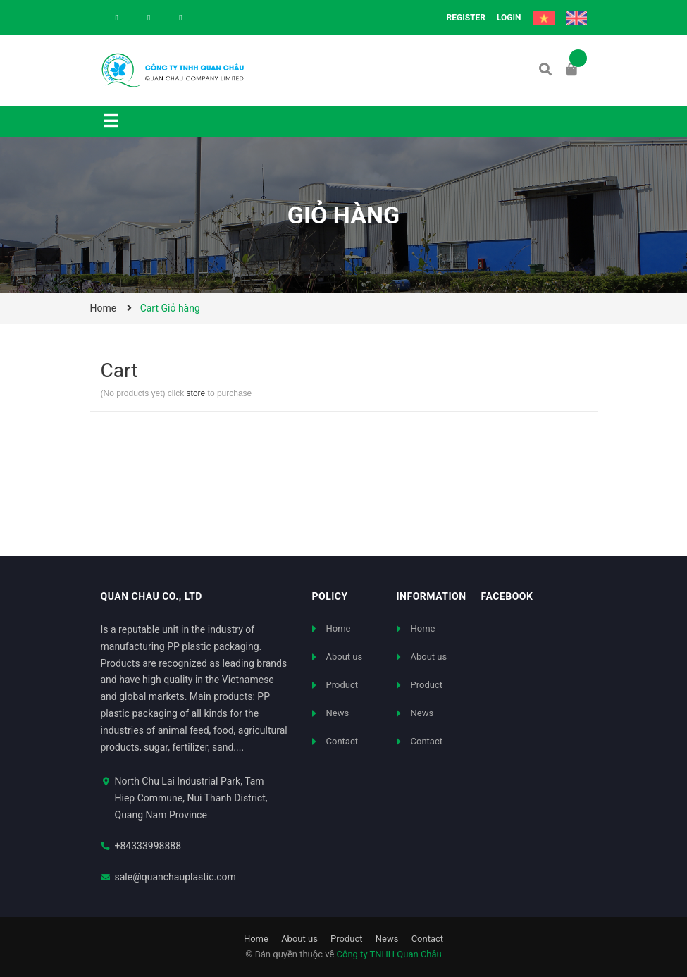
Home (338, 628)
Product (342, 685)
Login (509, 18)
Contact (342, 741)
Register (466, 18)
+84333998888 (148, 846)
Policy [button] (330, 596)
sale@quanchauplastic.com (175, 877)
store (196, 393)
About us (344, 656)
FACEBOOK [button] (507, 596)
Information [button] (431, 596)
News (337, 713)
